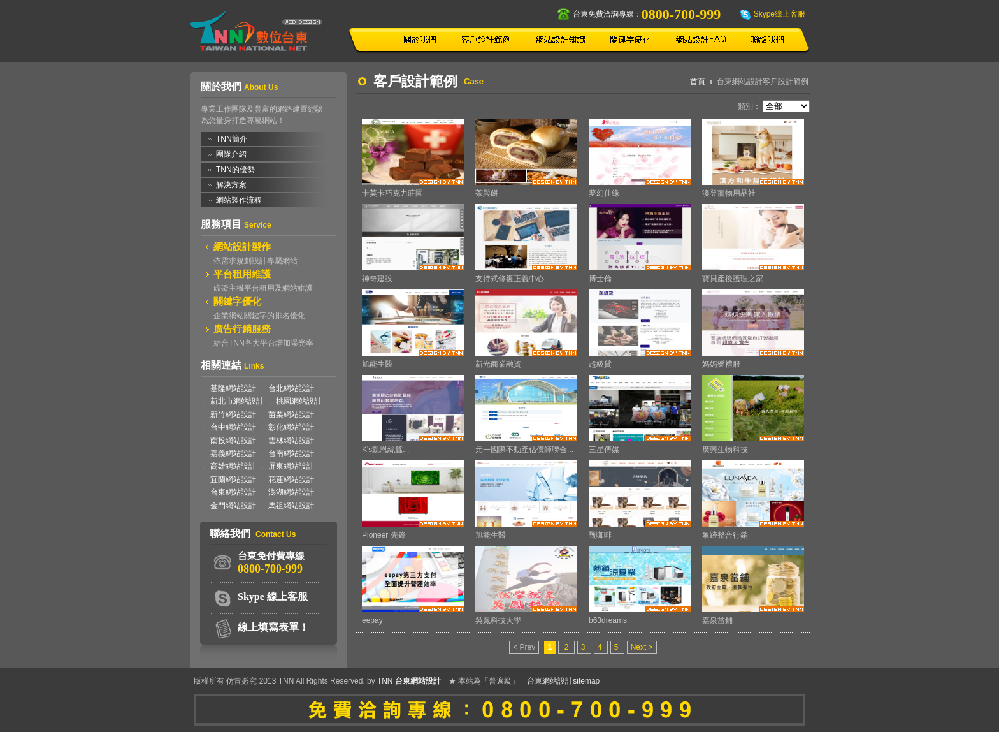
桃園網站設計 (299, 401)
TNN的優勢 (235, 169)
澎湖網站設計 (291, 492)
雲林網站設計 (291, 440)
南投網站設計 (233, 440)
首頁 (697, 81)
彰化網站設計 (291, 427)
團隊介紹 (231, 154)
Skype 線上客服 (273, 596)
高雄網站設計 (233, 466)
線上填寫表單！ (273, 627)
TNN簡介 (231, 139)
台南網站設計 (291, 453)
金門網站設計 (233, 505)
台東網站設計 (233, 492)
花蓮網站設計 (291, 479)
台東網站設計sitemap (563, 681)
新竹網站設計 (233, 414)
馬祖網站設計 (291, 505)
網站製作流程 (239, 200)
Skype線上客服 (779, 14)
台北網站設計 (291, 388)
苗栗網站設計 (291, 414)
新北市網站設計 (237, 401)
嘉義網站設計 (233, 453)
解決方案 (231, 184)
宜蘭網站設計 (233, 479)
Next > (642, 647)
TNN (385, 681)
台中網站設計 (233, 427)
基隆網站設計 (233, 388)
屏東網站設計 (291, 466)
